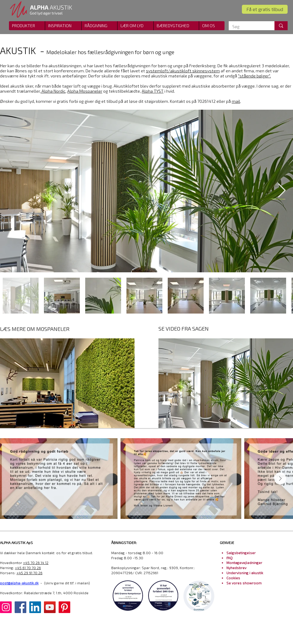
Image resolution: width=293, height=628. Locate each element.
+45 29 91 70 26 (29, 573)
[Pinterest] (64, 607)
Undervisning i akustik (244, 573)
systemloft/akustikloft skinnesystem (183, 70)
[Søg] (247, 26)
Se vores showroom (244, 583)
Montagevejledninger (244, 562)
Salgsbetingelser (241, 553)
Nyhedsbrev (236, 568)
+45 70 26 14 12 (35, 562)
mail (236, 101)
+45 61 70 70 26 (28, 568)
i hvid (158, 91)
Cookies (233, 578)
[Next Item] (281, 191)
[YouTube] (50, 607)
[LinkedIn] (35, 607)
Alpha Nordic (53, 91)
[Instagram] (6, 607)
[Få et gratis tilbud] (265, 9)
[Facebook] (20, 607)
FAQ (229, 558)
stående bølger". (255, 75)
